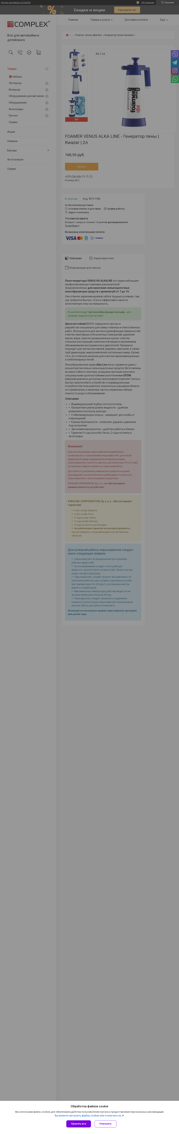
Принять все (78, 1123)
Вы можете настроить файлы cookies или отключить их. (88, 1115)
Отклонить (105, 1123)
